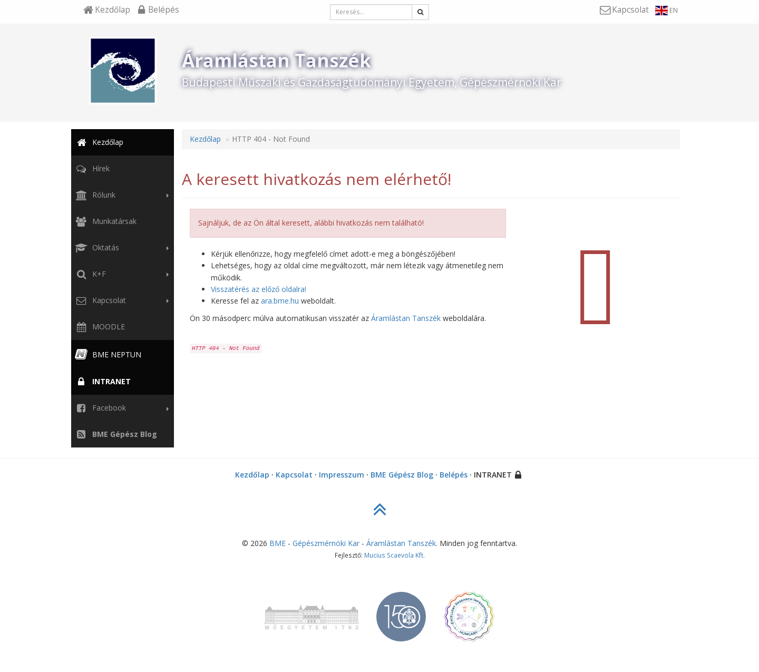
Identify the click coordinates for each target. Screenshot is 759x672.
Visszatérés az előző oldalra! (258, 289)
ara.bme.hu (280, 301)
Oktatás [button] (121, 247)
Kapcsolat (294, 475)
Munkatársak (105, 221)
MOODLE (99, 327)
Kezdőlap (98, 142)
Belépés (454, 475)
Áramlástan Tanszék (406, 318)
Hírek (91, 168)
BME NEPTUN (107, 354)
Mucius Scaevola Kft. (394, 555)
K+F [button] (121, 274)
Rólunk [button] (121, 195)
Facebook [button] (121, 408)
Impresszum (341, 475)
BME (277, 543)
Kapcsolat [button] (121, 300)
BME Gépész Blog (402, 475)
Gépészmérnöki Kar (326, 543)
